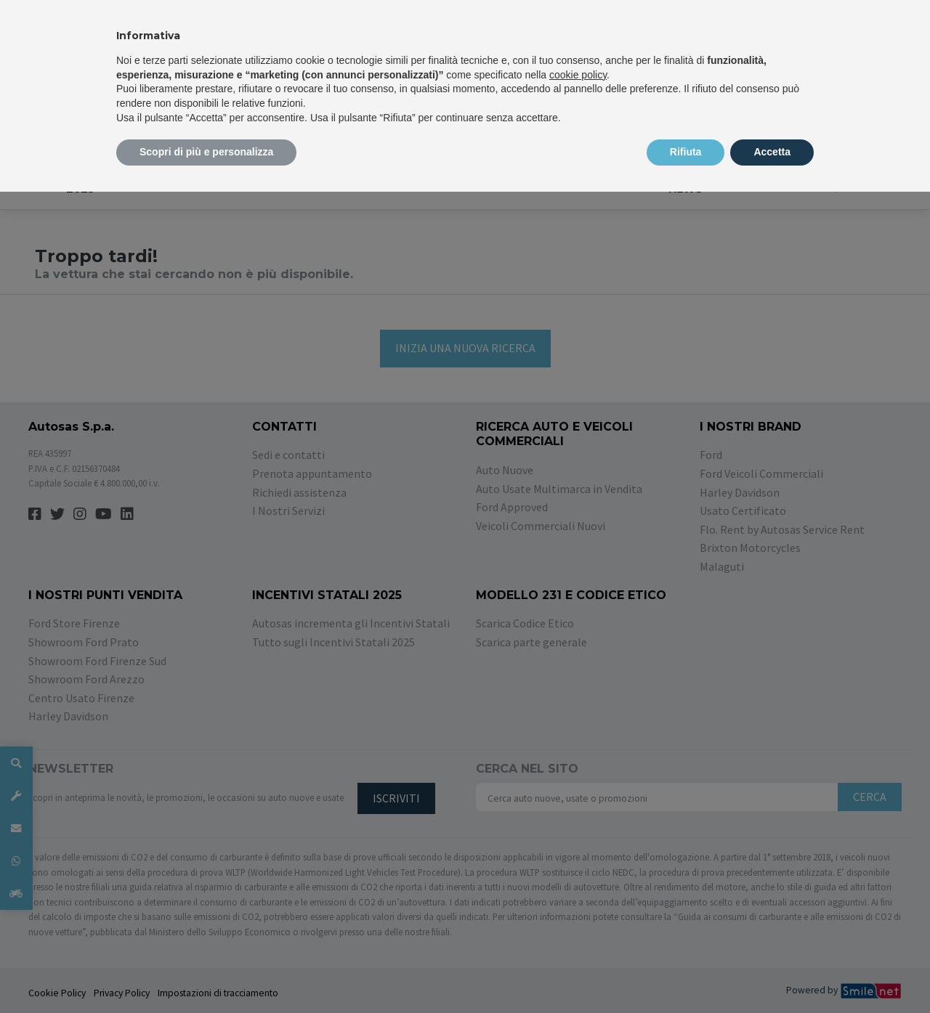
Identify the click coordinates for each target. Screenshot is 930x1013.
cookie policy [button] (578, 75)
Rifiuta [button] (686, 152)
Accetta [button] (771, 152)
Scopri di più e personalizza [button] (206, 152)
